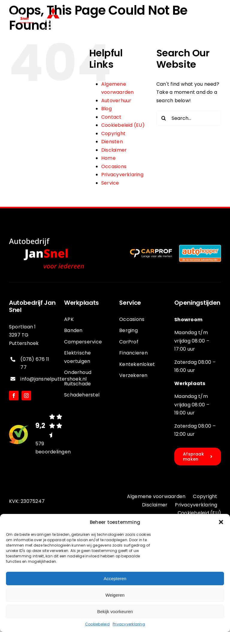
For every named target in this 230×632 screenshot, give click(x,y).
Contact (111, 117)
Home (108, 158)
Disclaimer (114, 150)
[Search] (163, 118)
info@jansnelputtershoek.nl (53, 378)
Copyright (113, 133)
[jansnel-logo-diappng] (21, 15)
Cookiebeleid (97, 624)
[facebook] (14, 395)
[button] (221, 522)
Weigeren (115, 595)
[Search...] (188, 118)
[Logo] (53, 9)
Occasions (113, 166)
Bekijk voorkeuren (115, 611)
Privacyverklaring (129, 624)
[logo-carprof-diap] (151, 251)
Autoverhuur (116, 100)
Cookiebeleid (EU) (123, 125)
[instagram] (26, 395)
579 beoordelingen (53, 447)
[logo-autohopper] (200, 247)
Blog (106, 108)
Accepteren (115, 578)
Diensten (112, 141)
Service (110, 183)
